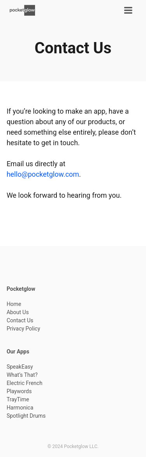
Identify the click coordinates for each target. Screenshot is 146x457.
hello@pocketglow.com (43, 174)
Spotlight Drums (26, 416)
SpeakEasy (20, 367)
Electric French (24, 383)
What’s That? (22, 375)
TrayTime (18, 399)
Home (14, 304)
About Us (18, 312)
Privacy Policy (23, 328)
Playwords (19, 391)
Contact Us (20, 320)
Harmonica (20, 407)
